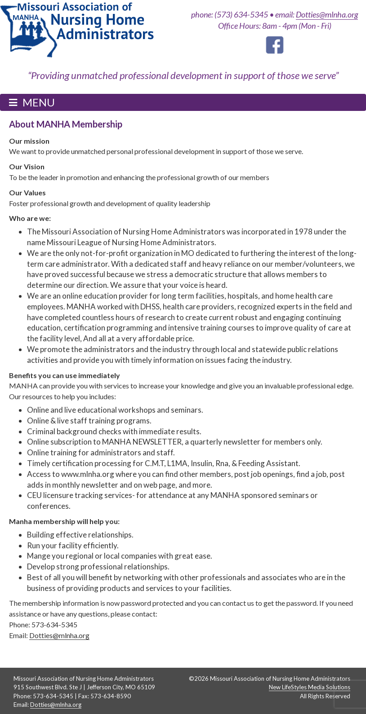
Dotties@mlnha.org (327, 14)
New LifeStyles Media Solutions (309, 687)
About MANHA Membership (65, 124)
